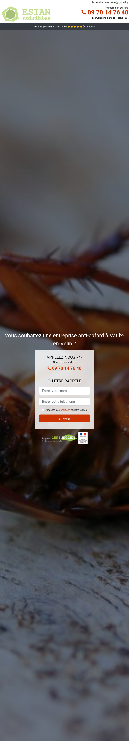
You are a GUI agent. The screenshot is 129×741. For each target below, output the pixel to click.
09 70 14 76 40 (104, 12)
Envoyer (64, 418)
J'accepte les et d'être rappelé (66, 410)
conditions (64, 410)
